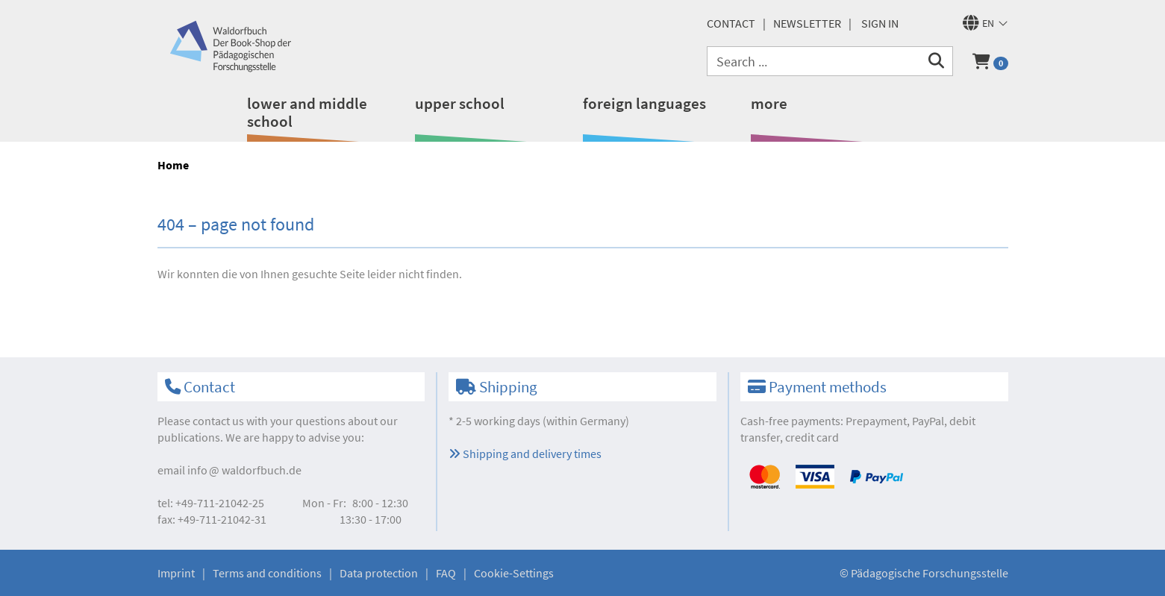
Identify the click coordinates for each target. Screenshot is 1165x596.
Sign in (880, 23)
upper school (460, 103)
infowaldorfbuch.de (244, 469)
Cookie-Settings (514, 572)
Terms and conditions (267, 572)
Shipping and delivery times (525, 453)
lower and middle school (307, 112)
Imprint (176, 572)
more (769, 103)
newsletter (807, 23)
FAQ (446, 572)
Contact (731, 23)
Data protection (379, 572)
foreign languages (644, 103)
